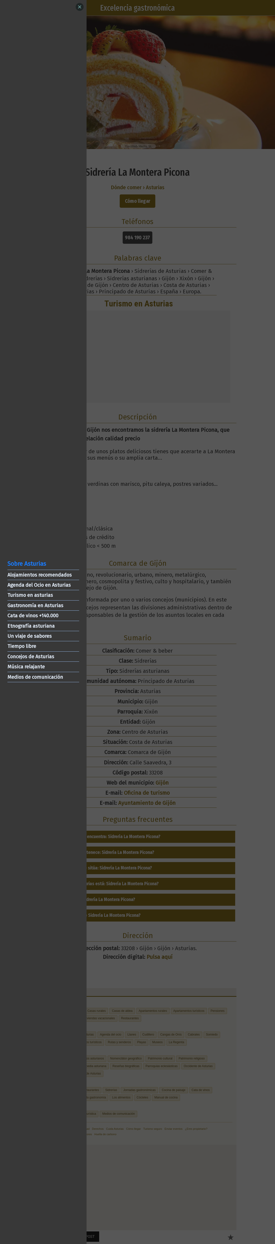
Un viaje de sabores (29, 636)
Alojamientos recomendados (39, 575)
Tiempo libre (21, 646)
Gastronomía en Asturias (35, 605)
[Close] (80, 7)
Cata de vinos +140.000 (32, 616)
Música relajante (26, 667)
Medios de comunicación (35, 677)
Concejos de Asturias (30, 657)
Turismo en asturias (30, 595)
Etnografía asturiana (31, 626)
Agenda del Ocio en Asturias (39, 585)
